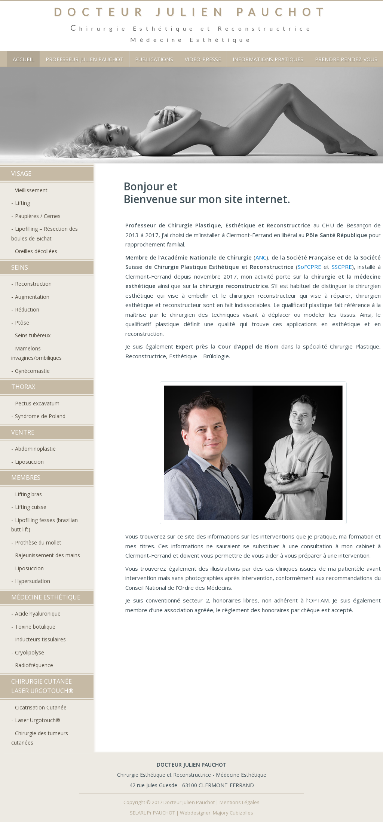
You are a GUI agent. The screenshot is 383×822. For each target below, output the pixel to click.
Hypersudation (32, 581)
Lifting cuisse (30, 506)
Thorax (23, 387)
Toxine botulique (35, 626)
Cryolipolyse (29, 652)
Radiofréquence (34, 665)
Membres (25, 477)
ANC (260, 257)
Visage (21, 173)
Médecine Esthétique (45, 597)
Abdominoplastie (35, 448)
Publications (154, 59)
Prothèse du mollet (38, 542)
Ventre (22, 432)
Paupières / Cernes (38, 216)
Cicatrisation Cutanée (41, 707)
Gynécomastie (32, 370)
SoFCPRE (309, 266)
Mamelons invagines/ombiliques (36, 353)
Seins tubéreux (32, 335)
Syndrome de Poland (40, 416)
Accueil (23, 59)
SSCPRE (342, 266)
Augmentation (32, 296)
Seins (19, 267)
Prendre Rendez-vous (346, 59)
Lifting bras (28, 494)
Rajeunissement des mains (47, 555)
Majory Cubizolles (232, 812)
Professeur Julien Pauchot (84, 59)
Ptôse (22, 322)
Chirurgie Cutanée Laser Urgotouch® (42, 686)
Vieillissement (31, 190)
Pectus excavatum (37, 403)
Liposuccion (29, 461)
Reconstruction (33, 283)
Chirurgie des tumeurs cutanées (39, 738)
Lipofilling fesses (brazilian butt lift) (44, 524)
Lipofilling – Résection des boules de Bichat (44, 233)
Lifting (22, 202)
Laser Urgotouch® (37, 720)
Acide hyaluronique (38, 613)
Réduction (27, 309)
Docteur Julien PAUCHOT (192, 12)
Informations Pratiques (268, 59)
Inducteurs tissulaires (40, 639)
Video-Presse (203, 59)
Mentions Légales (240, 802)
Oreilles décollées (36, 251)
